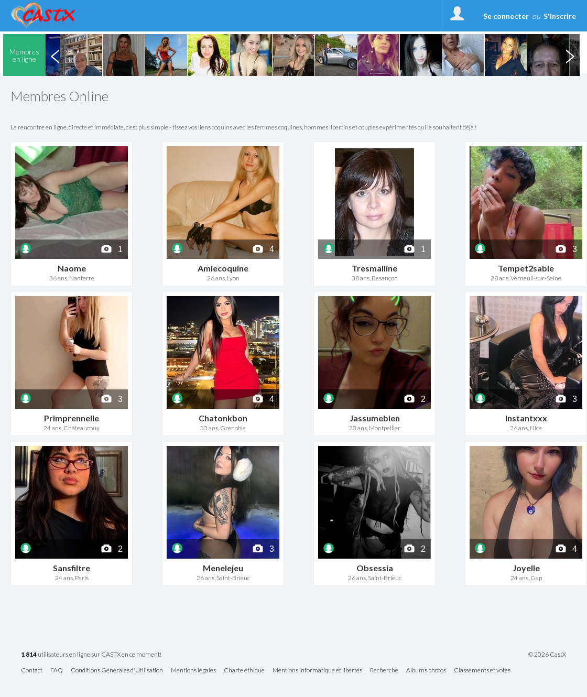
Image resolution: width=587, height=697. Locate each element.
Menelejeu (223, 568)
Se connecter (506, 16)
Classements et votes (482, 670)
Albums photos (426, 670)
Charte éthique (244, 670)
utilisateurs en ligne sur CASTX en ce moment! (91, 654)
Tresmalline (374, 268)
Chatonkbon (223, 418)
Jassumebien (375, 418)
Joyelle (526, 568)
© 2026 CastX (547, 654)
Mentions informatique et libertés (317, 670)
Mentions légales (193, 670)
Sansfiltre (71, 568)
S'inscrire (559, 16)
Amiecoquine (223, 268)
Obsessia (374, 568)
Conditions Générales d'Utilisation (117, 670)
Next (570, 55)
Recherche (384, 670)
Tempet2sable (526, 268)
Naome (72, 268)
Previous (55, 55)
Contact (31, 670)
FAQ (56, 670)
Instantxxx (526, 418)
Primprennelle (71, 418)
